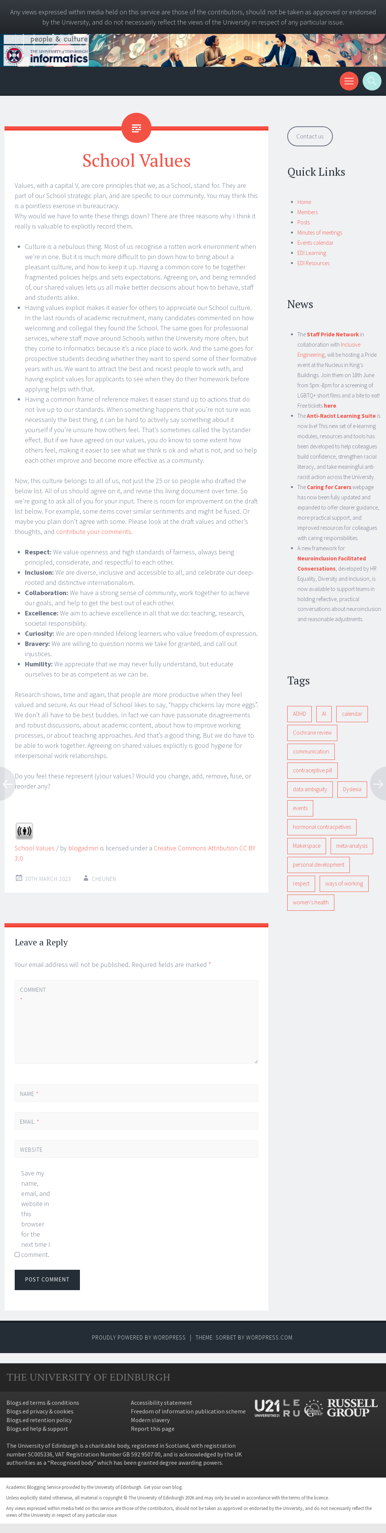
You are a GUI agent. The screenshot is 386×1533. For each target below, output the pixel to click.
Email (30, 1121)
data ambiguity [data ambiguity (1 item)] (310, 789)
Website (31, 1149)
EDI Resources (313, 263)
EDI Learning (311, 252)
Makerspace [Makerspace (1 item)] (306, 845)
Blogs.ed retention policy (39, 1420)
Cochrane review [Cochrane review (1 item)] (312, 732)
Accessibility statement (161, 1402)
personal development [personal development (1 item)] (318, 864)
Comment (33, 995)
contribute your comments (93, 531)
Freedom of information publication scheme (188, 1411)
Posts (303, 222)
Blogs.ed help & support (37, 1428)
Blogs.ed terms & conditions (42, 1402)
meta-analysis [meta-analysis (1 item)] (352, 845)
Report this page (153, 1428)
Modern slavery (150, 1420)
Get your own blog (163, 1487)
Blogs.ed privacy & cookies (40, 1411)
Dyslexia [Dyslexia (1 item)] (352, 789)
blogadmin (83, 848)
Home (304, 202)
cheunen (104, 878)
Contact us (309, 136)
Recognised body (71, 1462)
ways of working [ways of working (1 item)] (344, 883)
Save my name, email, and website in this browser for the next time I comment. (35, 1214)
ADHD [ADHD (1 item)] (299, 713)
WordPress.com (269, 1337)
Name (29, 1093)
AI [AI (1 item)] (324, 713)
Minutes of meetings (319, 232)
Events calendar (315, 242)
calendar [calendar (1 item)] (352, 713)
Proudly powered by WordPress (139, 1337)
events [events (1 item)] (300, 808)
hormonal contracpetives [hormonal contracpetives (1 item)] (322, 826)
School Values (35, 848)
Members (307, 212)
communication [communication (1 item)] (311, 751)
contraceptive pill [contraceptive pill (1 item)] (312, 770)
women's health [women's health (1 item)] (311, 902)
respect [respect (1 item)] (301, 883)
